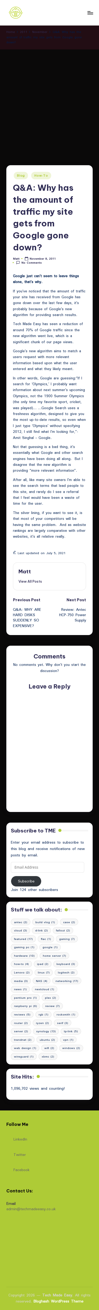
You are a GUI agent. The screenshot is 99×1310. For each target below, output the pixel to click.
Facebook (18, 1168)
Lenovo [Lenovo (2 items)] (22, 972)
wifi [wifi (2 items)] (49, 1048)
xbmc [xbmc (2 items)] (48, 1056)
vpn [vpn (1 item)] (68, 1040)
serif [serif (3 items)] (62, 1023)
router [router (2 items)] (21, 1023)
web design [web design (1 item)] (25, 1048)
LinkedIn (16, 1138)
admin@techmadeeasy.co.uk (31, 1209)
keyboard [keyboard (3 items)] (65, 964)
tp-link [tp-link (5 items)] (71, 1031)
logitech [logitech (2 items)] (66, 972)
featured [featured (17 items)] (23, 939)
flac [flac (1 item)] (46, 939)
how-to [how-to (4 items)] (21, 964)
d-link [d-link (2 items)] (41, 930)
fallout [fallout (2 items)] (63, 930)
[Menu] (90, 12)
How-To (41, 175)
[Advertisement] (49, 102)
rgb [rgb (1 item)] (43, 1014)
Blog (21, 175)
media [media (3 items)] (21, 981)
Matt (24, 571)
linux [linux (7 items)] (44, 972)
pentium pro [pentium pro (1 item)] (25, 998)
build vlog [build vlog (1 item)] (45, 922)
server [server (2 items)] (21, 1031)
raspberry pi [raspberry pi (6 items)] (25, 1006)
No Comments (29, 263)
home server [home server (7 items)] (54, 956)
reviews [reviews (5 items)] (22, 1014)
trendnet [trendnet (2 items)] (22, 1040)
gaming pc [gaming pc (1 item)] (24, 947)
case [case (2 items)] (69, 922)
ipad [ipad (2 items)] (42, 964)
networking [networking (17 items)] (66, 981)
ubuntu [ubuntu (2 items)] (47, 1040)
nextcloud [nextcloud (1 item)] (44, 989)
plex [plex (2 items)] (50, 998)
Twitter (16, 1153)
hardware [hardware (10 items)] (24, 956)
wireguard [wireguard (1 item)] (24, 1056)
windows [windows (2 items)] (71, 1048)
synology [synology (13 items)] (46, 1031)
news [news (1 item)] (20, 989)
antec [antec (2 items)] (20, 922)
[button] (30, 581)
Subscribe (26, 881)
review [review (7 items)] (52, 1006)
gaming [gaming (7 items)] (67, 939)
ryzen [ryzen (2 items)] (42, 1023)
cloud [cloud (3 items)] (20, 930)
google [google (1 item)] (50, 947)
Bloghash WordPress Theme (58, 1301)
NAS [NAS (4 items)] (41, 981)
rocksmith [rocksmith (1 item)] (65, 1014)
